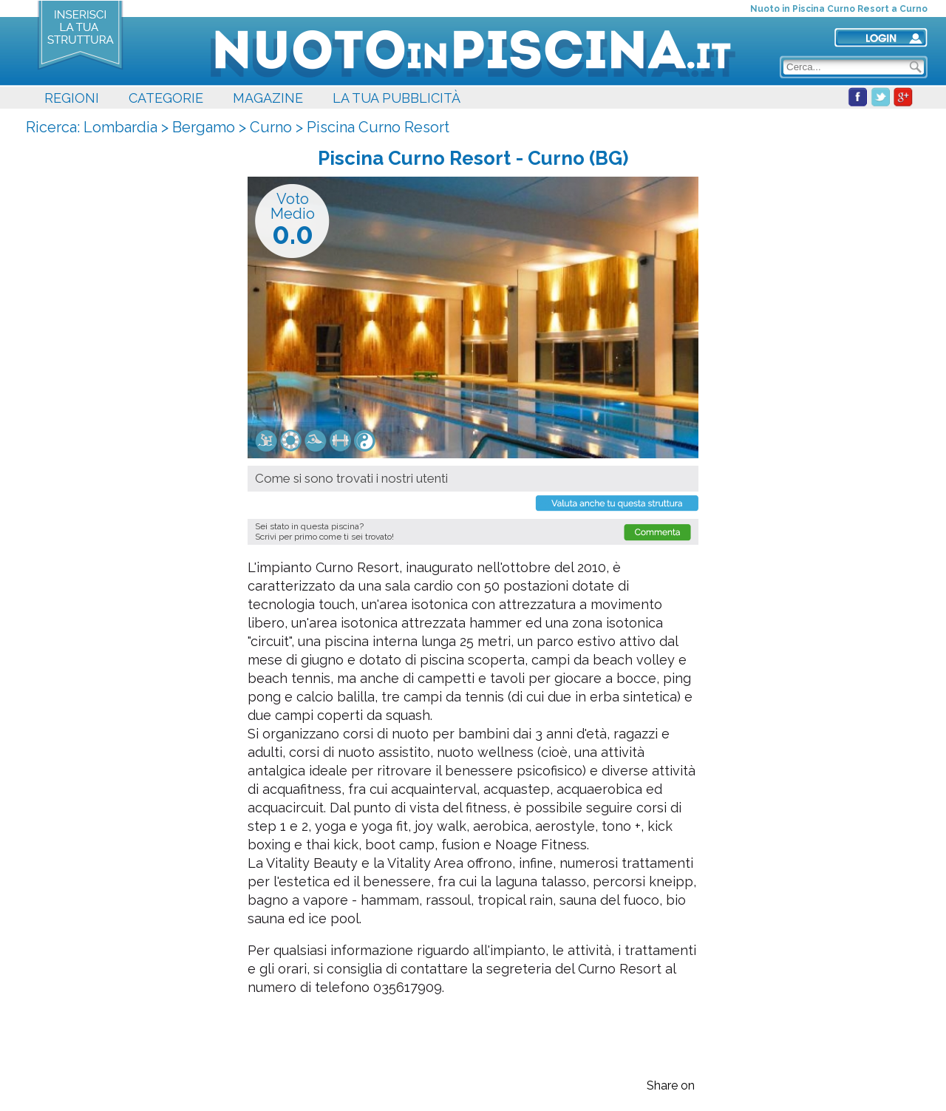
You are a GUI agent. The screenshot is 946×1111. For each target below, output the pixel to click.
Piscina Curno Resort (378, 127)
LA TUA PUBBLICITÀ (396, 98)
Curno (271, 127)
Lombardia (120, 127)
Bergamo (203, 127)
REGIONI (71, 98)
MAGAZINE (268, 98)
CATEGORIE (166, 98)
